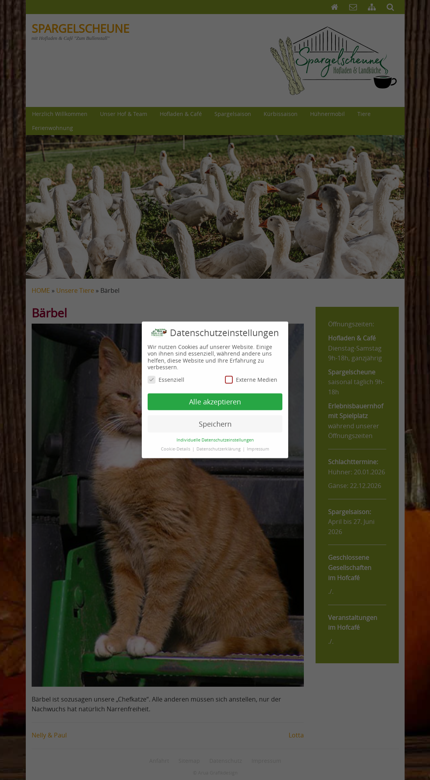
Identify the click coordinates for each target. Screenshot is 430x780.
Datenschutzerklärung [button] (219, 444)
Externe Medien (251, 375)
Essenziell (166, 375)
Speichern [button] (215, 419)
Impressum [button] (258, 444)
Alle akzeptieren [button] (215, 397)
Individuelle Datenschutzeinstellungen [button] (215, 435)
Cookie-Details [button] (176, 444)
